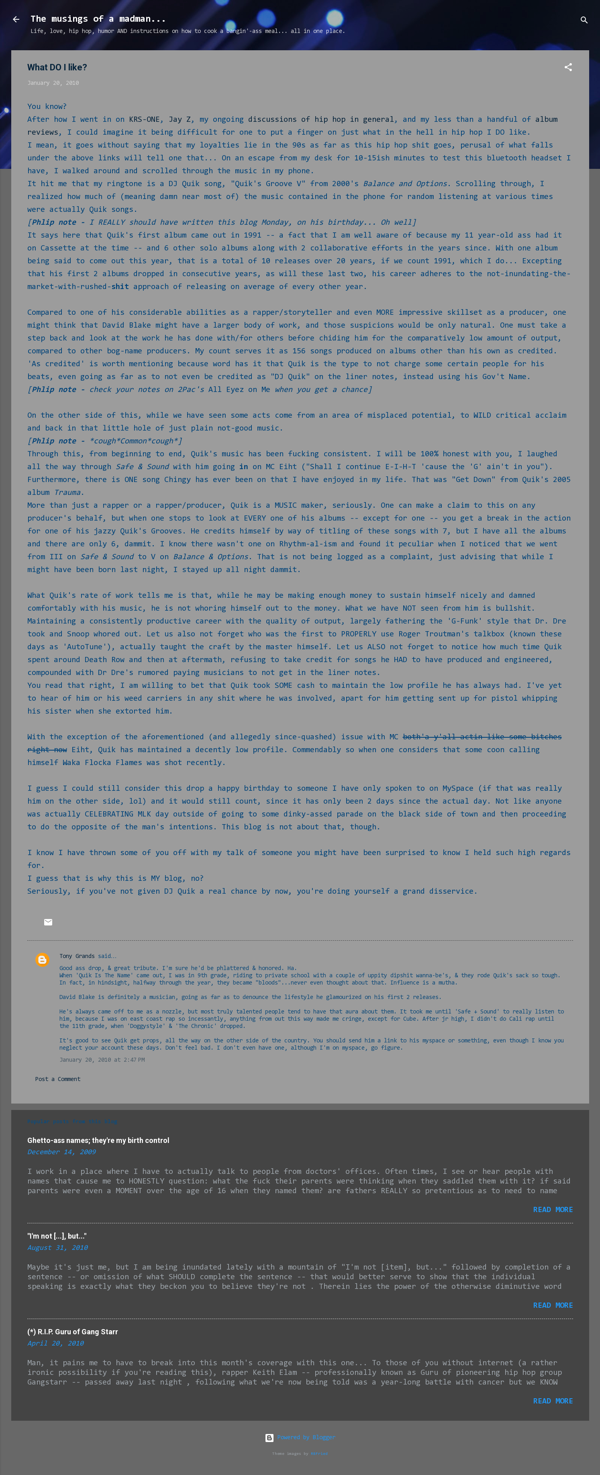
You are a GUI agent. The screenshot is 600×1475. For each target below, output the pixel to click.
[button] (568, 69)
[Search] (584, 22)
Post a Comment (57, 1080)
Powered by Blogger (300, 1438)
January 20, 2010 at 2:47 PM (102, 1060)
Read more (553, 1210)
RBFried (319, 1454)
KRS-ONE (144, 120)
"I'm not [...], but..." (56, 1236)
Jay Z (180, 120)
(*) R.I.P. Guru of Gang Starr (72, 1331)
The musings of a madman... (98, 19)
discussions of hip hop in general (321, 120)
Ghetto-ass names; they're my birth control (98, 1140)
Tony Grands (77, 957)
